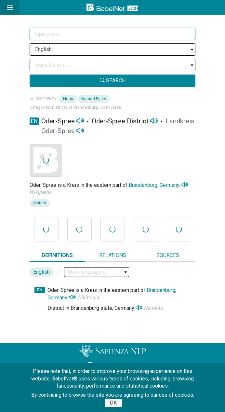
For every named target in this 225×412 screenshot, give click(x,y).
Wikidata (153, 308)
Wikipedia (41, 192)
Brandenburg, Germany (154, 185)
